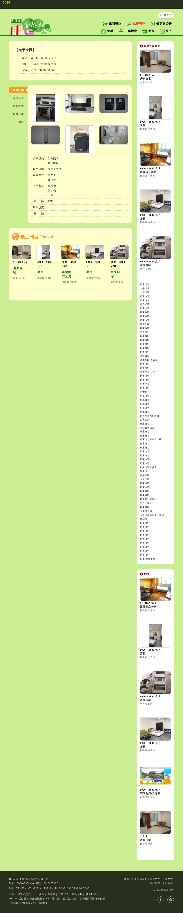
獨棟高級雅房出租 (149, 415)
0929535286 (46, 70)
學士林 (143, 391)
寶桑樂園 (145, 475)
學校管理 (155, 883)
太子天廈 (145, 479)
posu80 (48, 887)
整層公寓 (145, 324)
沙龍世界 (91, 894)
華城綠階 (145, 356)
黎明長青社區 (147, 427)
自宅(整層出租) (148, 558)
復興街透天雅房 (148, 467)
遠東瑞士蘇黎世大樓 (151, 439)
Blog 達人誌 (53, 898)
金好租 (51, 894)
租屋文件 (155, 879)
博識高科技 (167, 890)
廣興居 (143, 519)
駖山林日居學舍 (148, 499)
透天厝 (143, 471)
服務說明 (142, 879)
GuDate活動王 (17, 898)
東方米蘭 (145, 304)
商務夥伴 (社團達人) (22, 903)
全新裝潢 (145, 292)
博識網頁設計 (25, 894)
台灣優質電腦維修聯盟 (92, 898)
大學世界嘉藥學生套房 (152, 515)
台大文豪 (145, 419)
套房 (40, 272)
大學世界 (145, 288)
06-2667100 (51, 883)
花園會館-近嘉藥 (149, 360)
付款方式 (167, 879)
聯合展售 (77, 894)
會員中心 (167, 883)
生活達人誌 (69, 898)
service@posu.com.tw (76, 887)
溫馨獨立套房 (66, 274)
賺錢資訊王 (36, 898)
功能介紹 (129, 879)
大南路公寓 (146, 511)
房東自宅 (17, 270)
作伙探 (40, 894)
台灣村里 (43, 903)
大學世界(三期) (148, 372)
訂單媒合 (64, 894)
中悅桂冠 (145, 332)
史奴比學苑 (146, 503)
